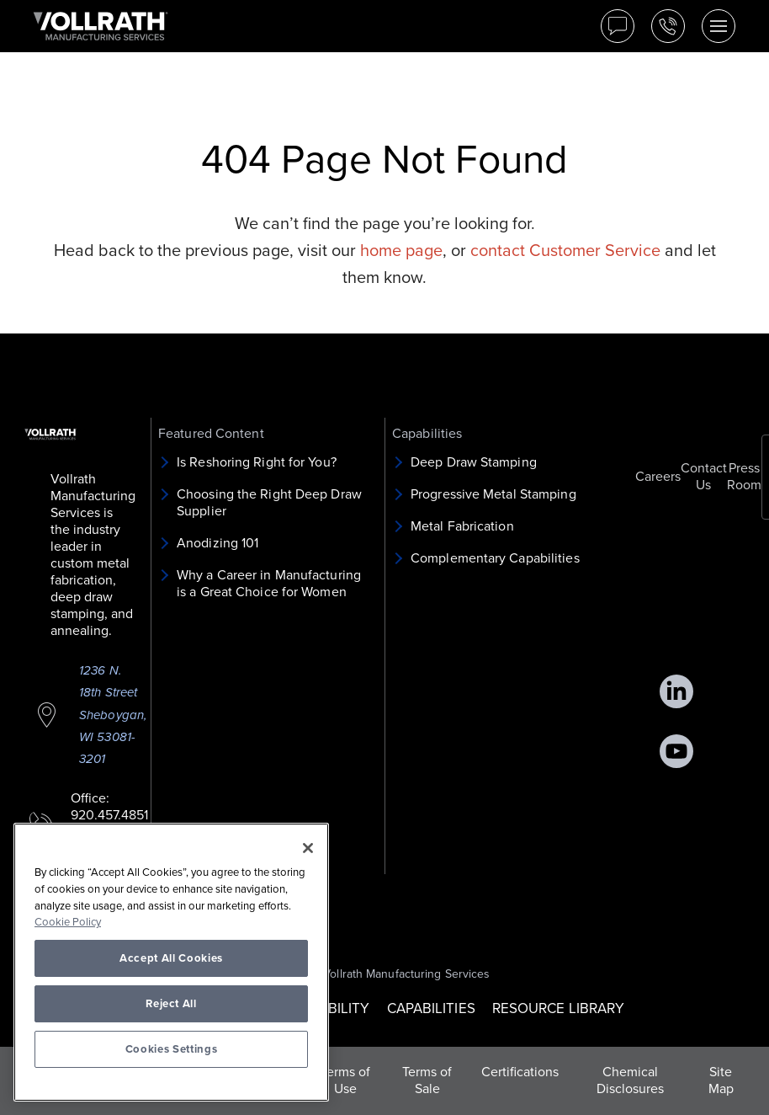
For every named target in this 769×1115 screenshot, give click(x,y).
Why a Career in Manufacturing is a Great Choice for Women (269, 583)
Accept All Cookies (171, 958)
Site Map (721, 1080)
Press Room (744, 476)
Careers (658, 476)
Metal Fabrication (462, 526)
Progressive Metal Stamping (493, 494)
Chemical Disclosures (630, 1080)
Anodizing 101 (217, 543)
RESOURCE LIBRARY (558, 1008)
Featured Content (211, 433)
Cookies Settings (171, 1049)
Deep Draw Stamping (474, 462)
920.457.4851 (109, 815)
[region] (171, 962)
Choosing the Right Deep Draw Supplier (269, 503)
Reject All (171, 1004)
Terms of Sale (427, 1080)
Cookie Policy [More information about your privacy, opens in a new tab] (67, 922)
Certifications (520, 1072)
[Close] (307, 848)
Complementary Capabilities (495, 558)
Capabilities (427, 433)
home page (401, 251)
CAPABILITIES (431, 1008)
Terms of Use (345, 1080)
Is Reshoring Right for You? (257, 462)
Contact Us (704, 476)
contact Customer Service (565, 251)
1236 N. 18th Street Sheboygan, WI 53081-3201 (112, 714)
